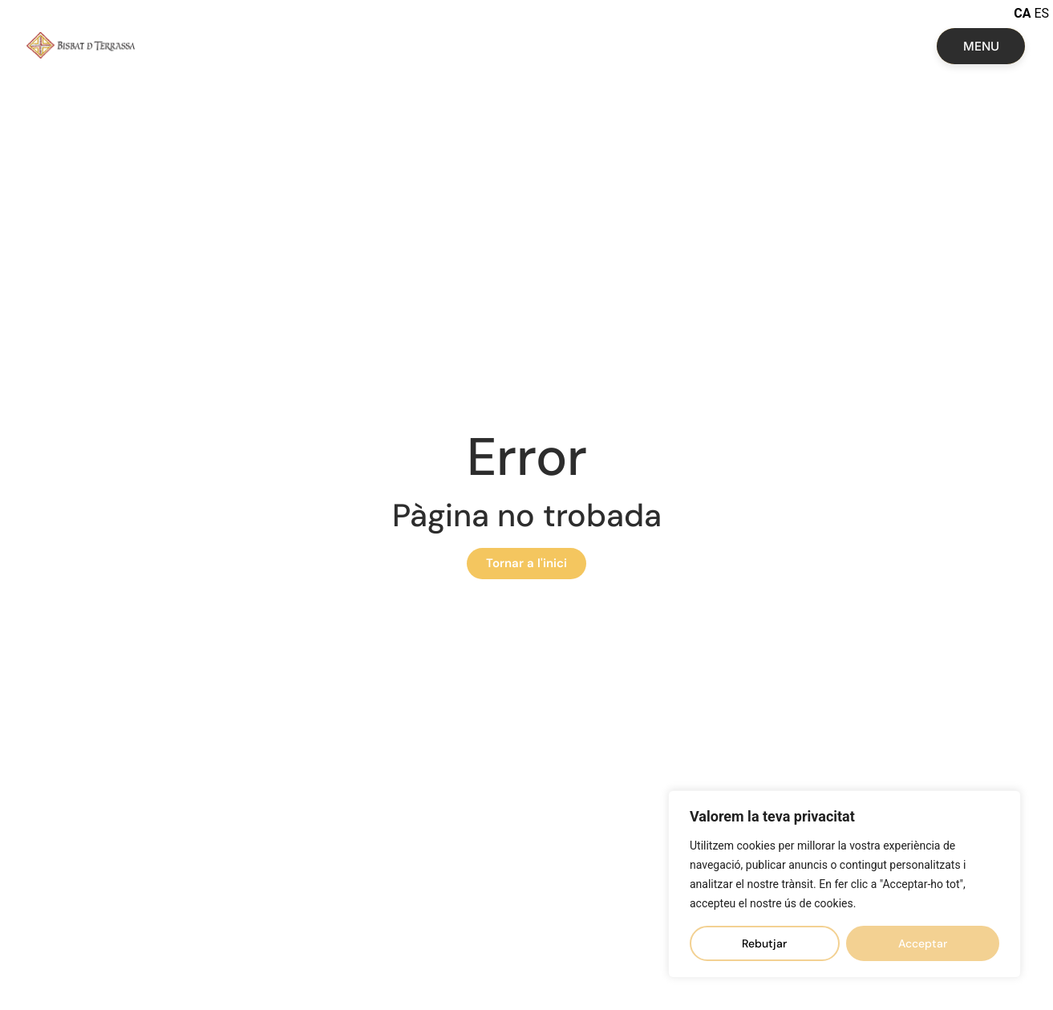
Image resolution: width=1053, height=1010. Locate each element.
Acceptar (922, 943)
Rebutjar (764, 943)
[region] (844, 884)
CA (1022, 13)
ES (1041, 13)
